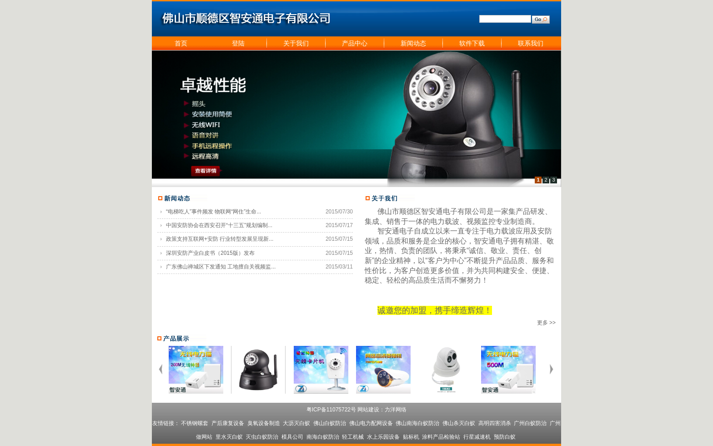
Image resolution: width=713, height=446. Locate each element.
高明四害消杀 (494, 423)
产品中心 (354, 43)
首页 (181, 43)
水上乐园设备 (383, 437)
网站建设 (368, 409)
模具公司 (292, 437)
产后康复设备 (227, 423)
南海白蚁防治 (322, 437)
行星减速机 (477, 437)
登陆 (238, 43)
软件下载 (472, 43)
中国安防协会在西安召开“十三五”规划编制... (219, 225)
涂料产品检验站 (441, 437)
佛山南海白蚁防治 (417, 423)
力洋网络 (396, 409)
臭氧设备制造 (263, 423)
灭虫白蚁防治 (262, 437)
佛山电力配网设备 (371, 423)
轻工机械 (353, 437)
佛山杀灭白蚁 (458, 423)
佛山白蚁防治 (329, 423)
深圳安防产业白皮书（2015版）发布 (210, 253)
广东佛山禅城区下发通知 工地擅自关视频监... (221, 267)
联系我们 (530, 43)
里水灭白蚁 (229, 437)
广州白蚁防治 (530, 423)
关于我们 (296, 43)
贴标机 (411, 437)
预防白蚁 (505, 437)
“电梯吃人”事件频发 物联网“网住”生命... (213, 211)
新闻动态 (413, 43)
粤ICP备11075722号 (331, 409)
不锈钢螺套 (194, 423)
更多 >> (546, 322)
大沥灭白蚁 (296, 423)
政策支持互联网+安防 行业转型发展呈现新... (219, 239)
